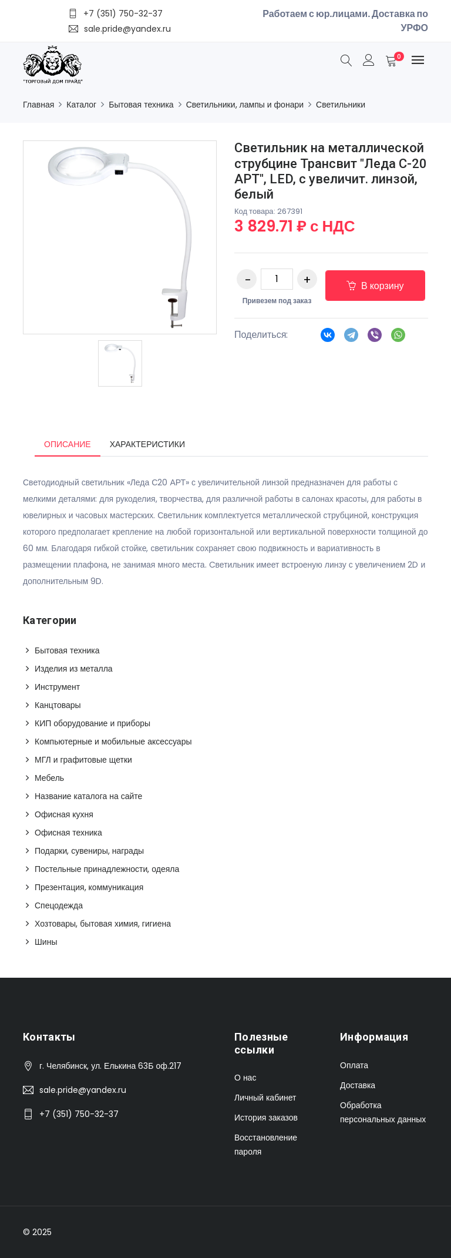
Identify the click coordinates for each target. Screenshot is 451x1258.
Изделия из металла (74, 669)
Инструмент (57, 687)
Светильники (340, 104)
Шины (46, 942)
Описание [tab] (67, 444)
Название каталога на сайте (88, 796)
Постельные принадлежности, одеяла (107, 869)
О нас (245, 1077)
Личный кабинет (265, 1097)
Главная (38, 104)
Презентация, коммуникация (89, 887)
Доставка (357, 1085)
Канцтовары (58, 705)
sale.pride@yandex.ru (82, 1090)
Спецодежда (59, 905)
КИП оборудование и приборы (92, 723)
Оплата (354, 1065)
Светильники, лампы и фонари (245, 104)
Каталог (81, 104)
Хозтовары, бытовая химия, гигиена (103, 924)
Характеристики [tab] (147, 444)
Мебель (49, 778)
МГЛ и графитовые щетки (83, 760)
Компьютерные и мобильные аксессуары (113, 741)
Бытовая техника (141, 104)
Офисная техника (68, 832)
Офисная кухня (64, 814)
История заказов (266, 1117)
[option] (120, 363)
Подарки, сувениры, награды (89, 851)
